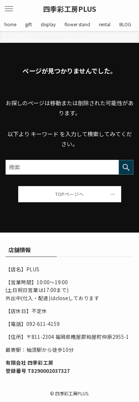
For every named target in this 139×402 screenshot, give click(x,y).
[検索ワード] (69, 167)
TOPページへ (69, 193)
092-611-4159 (43, 323)
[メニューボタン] (9, 9)
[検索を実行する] (126, 167)
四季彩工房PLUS (69, 9)
